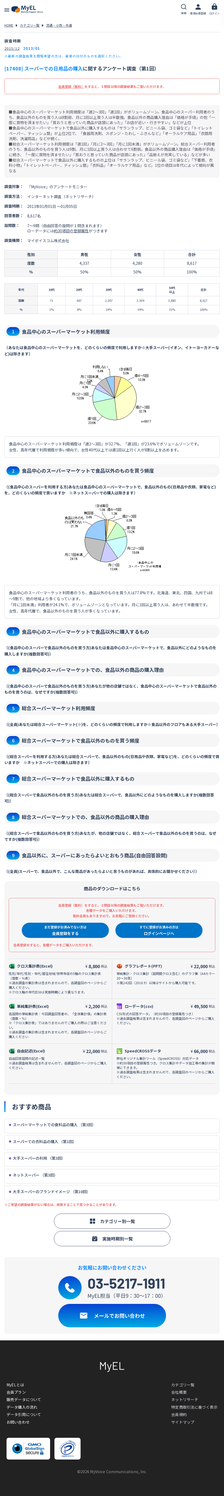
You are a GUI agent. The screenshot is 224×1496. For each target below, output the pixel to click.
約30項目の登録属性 (71, 230)
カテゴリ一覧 (29, 25)
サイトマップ (182, 1422)
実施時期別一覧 (112, 1238)
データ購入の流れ (22, 1407)
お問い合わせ (18, 1422)
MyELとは (15, 1384)
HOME (8, 25)
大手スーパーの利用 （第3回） (37, 1158)
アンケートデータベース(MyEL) (27, 9)
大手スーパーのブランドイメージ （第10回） (49, 1191)
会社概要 (179, 1392)
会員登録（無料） (71, 86)
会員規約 (179, 1414)
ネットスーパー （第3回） (33, 1175)
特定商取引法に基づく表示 (194, 1407)
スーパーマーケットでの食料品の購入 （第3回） (52, 1124)
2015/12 (12, 48)
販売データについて (24, 1399)
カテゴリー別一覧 (112, 1221)
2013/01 (31, 48)
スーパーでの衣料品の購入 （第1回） (42, 1141)
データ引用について (24, 1414)
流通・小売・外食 (59, 25)
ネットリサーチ (184, 1399)
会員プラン (16, 1392)
